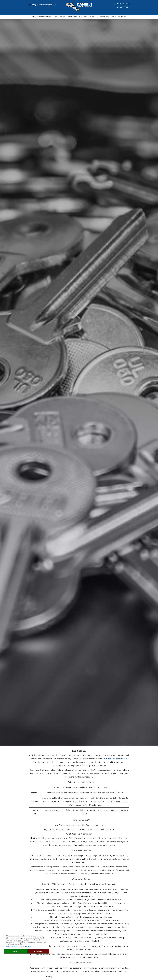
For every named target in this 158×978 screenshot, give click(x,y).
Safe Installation (108, 17)
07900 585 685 (122, 7)
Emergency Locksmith (41, 17)
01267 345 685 (121, 4)
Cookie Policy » (11, 947)
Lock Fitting (59, 17)
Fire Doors (72, 17)
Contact (122, 17)
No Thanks (38, 951)
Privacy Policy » (25, 947)
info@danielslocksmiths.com (42, 5)
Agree (15, 951)
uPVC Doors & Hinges (88, 17)
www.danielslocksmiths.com (115, 759)
